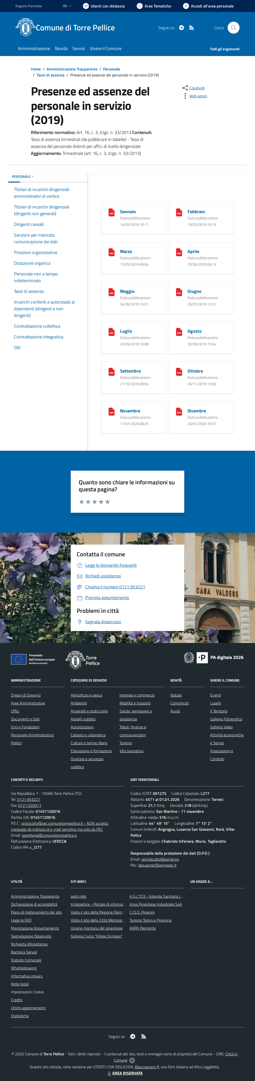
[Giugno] (179, 291)
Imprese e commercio (137, 695)
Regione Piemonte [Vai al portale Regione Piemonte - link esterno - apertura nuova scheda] (28, 5)
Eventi (215, 695)
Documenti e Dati (25, 719)
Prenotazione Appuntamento (35, 928)
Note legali (20, 984)
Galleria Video (221, 727)
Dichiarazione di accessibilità (34, 904)
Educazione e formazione (91, 751)
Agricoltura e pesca (86, 695)
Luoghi (215, 703)
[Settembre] (112, 371)
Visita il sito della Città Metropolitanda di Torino (109, 920)
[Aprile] (179, 251)
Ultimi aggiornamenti (28, 1008)
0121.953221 (28, 799)
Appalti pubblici (83, 719)
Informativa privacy (27, 976)
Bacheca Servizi (24, 952)
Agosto (195, 331)
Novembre (130, 410)
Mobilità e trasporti (135, 703)
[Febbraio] (179, 211)
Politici (16, 743)
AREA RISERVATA (124, 1073)
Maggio (127, 291)
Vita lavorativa (131, 751)
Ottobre (195, 371)
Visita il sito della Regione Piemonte (100, 912)
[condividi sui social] (193, 88)
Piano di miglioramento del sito (36, 912)
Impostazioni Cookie (27, 992)
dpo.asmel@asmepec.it (157, 865)
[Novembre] (112, 411)
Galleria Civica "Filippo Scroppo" (96, 936)
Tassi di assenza (50, 75)
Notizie (176, 695)
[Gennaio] (112, 211)
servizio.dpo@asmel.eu (160, 859)
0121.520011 (29, 805)
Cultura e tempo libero (89, 743)
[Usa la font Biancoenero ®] (104, 6)
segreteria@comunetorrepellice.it (49, 835)
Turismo (126, 743)
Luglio (126, 331)
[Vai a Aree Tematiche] (154, 6)
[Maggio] (112, 291)
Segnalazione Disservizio (31, 936)
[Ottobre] (179, 371)
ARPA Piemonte (142, 928)
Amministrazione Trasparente (72, 69)
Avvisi (175, 711)
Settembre (130, 371)
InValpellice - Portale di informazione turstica (108, 904)
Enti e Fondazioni (25, 727)
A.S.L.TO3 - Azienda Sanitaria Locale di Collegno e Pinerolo (177, 896)
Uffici (15, 711)
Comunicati (179, 703)
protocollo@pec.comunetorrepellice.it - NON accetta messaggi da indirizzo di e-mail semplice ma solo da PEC (59, 826)
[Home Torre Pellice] (68, 27)
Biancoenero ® (147, 1067)
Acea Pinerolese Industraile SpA (155, 904)
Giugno (194, 291)
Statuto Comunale (26, 960)
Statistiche (20, 1016)
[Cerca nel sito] (234, 28)
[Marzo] (112, 251)
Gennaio (128, 211)
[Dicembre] (179, 411)
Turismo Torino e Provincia (150, 920)
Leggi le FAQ (21, 920)
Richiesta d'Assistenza (29, 944)
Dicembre (197, 410)
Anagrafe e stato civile (89, 711)
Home (36, 69)
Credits (16, 1000)
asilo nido (78, 896)
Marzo (126, 251)
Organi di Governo (26, 695)
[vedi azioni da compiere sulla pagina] (194, 96)
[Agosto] (179, 331)
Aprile (193, 251)
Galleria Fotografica (226, 719)
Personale (111, 69)
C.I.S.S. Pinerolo (142, 912)
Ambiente (79, 703)
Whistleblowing (24, 968)
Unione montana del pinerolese (97, 928)
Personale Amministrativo (32, 735)
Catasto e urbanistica (88, 735)
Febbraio (196, 211)
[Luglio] (112, 331)
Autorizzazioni (82, 727)
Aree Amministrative (28, 703)
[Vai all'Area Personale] (208, 6)
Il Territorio (218, 711)
